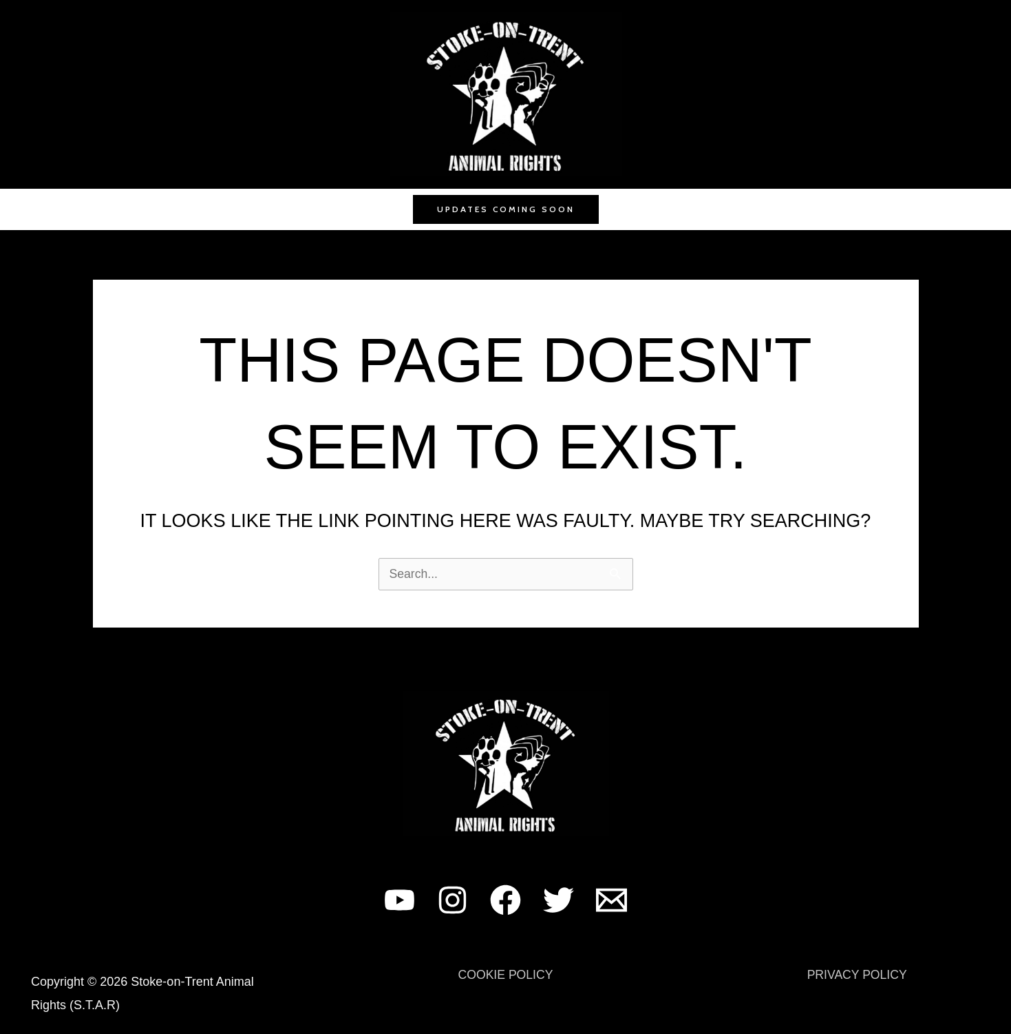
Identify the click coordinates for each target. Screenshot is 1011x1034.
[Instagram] (452, 900)
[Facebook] (505, 900)
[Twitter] (558, 900)
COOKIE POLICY (505, 975)
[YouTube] (399, 900)
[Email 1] (611, 900)
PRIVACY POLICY (857, 975)
